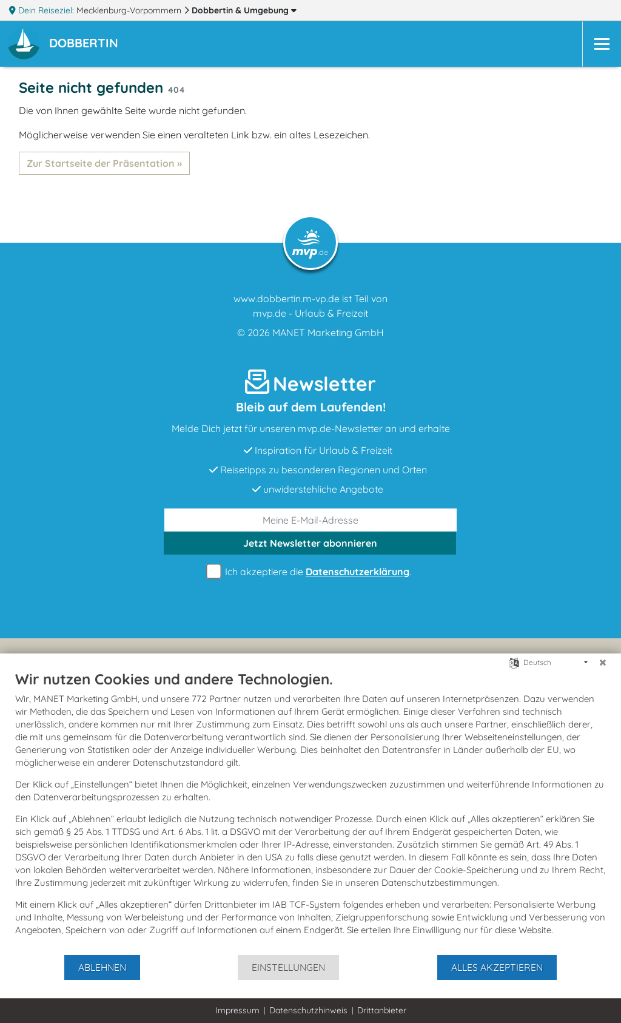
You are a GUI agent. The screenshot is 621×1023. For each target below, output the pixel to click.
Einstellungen (288, 967)
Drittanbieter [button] (381, 1010)
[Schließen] (603, 662)
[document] (310, 812)
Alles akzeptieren (497, 967)
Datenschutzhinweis (308, 1010)
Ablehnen (102, 967)
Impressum (237, 1010)
